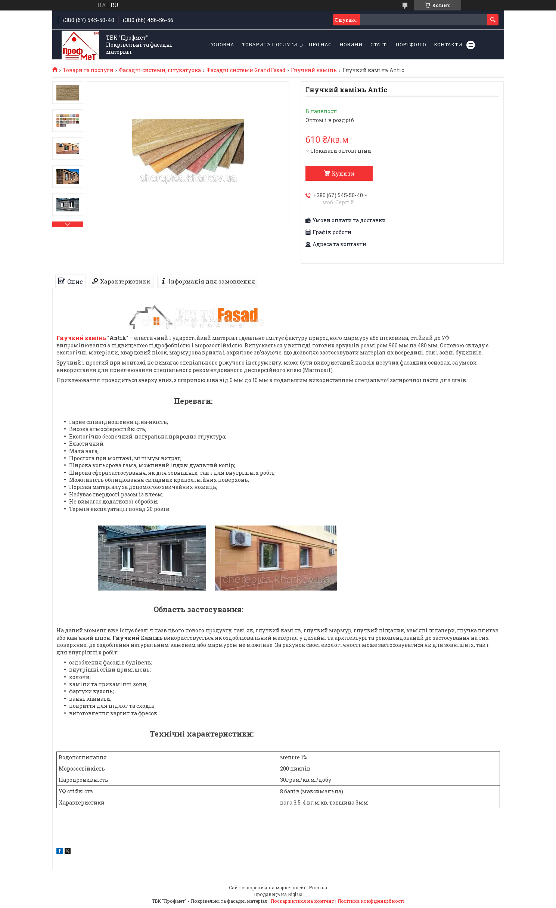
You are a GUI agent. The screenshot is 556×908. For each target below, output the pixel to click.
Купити (343, 173)
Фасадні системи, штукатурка (160, 70)
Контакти (448, 44)
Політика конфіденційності (371, 901)
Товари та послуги (269, 44)
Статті (379, 44)
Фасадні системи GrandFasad (246, 70)
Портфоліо (410, 44)
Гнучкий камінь (314, 70)
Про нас (320, 44)
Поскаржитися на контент (302, 901)
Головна (221, 44)
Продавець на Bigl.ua (278, 894)
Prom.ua (318, 887)
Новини (351, 44)
